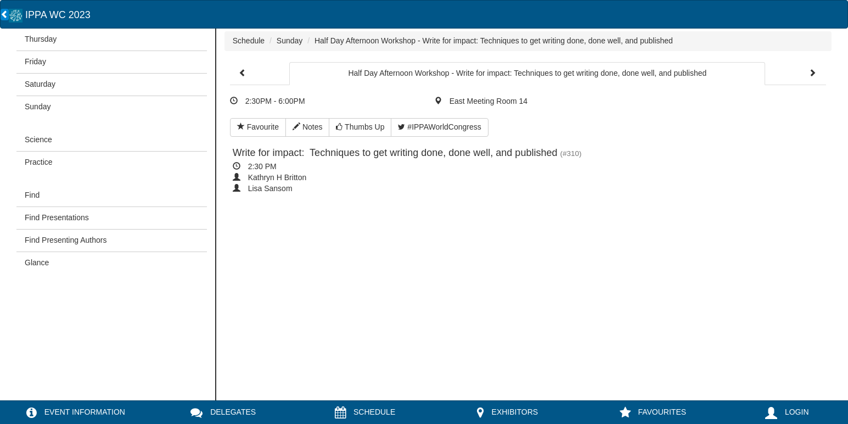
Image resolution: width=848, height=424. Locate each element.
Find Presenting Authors (65, 240)
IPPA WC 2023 (50, 14)
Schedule (249, 40)
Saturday (40, 84)
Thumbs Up (360, 126)
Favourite (258, 126)
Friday (35, 61)
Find (32, 195)
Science (38, 139)
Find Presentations (57, 217)
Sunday (37, 106)
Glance (37, 262)
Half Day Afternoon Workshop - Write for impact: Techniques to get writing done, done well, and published (494, 40)
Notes (307, 126)
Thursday (41, 39)
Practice (39, 162)
